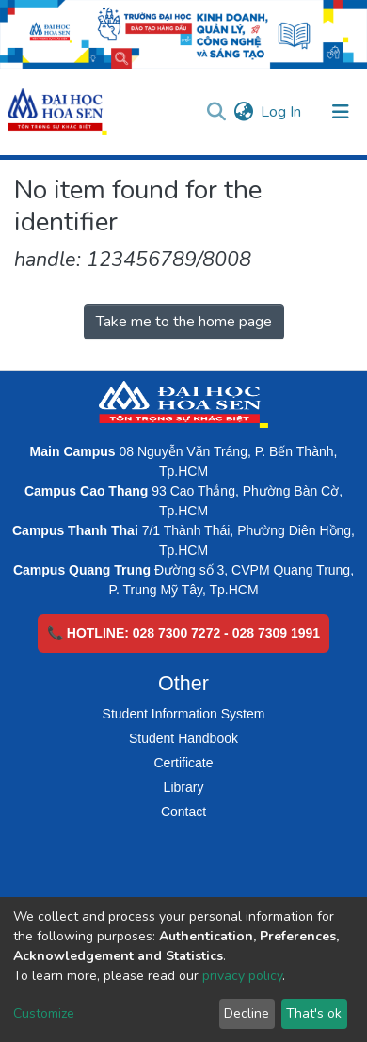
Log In (282, 112)
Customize (43, 1013)
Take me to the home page (184, 321)
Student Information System (184, 713)
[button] (243, 112)
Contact (183, 811)
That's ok (314, 1013)
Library (184, 787)
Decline (246, 1013)
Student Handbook (183, 738)
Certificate (183, 762)
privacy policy (242, 976)
